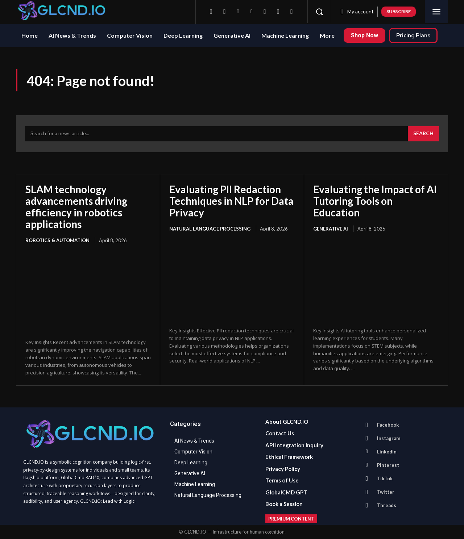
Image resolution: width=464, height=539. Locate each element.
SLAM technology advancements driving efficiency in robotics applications (76, 207)
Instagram (388, 438)
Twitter (385, 492)
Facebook (388, 425)
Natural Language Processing (209, 229)
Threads (386, 505)
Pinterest (388, 465)
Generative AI (330, 229)
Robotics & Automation (57, 240)
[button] (319, 11)
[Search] (423, 133)
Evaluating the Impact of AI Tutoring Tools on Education (375, 201)
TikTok (385, 478)
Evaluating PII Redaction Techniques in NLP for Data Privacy (231, 201)
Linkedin (387, 452)
